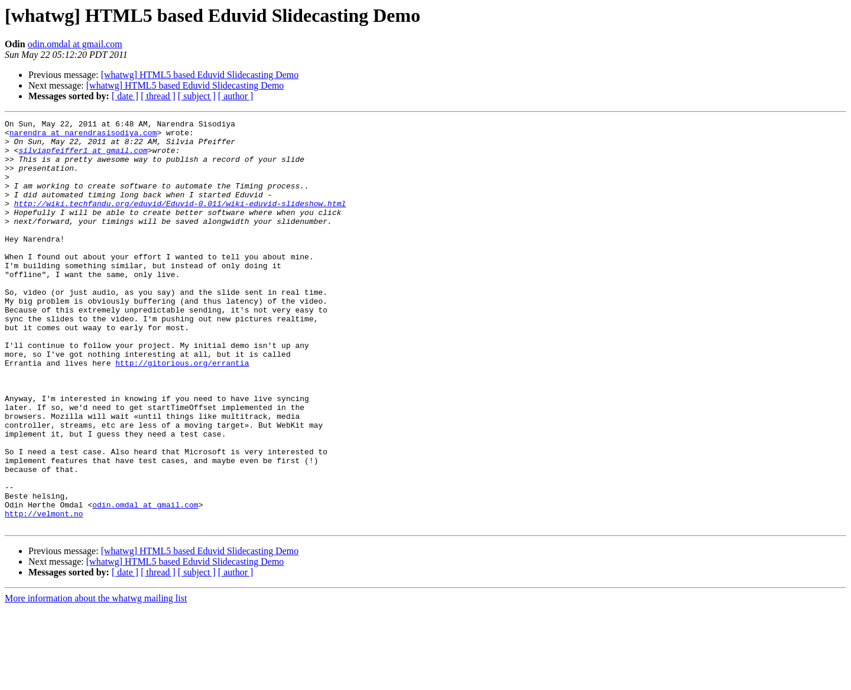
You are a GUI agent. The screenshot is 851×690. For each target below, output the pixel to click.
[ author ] (236, 96)
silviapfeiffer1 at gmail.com (82, 157)
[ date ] (125, 96)
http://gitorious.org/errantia (182, 412)
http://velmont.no (44, 593)
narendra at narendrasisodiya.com (83, 136)
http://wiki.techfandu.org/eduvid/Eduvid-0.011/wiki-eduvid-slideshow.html (180, 221)
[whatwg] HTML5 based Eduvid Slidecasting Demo (200, 75)
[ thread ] (158, 96)
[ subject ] (197, 96)
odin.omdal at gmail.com (75, 44)
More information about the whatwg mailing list (96, 680)
